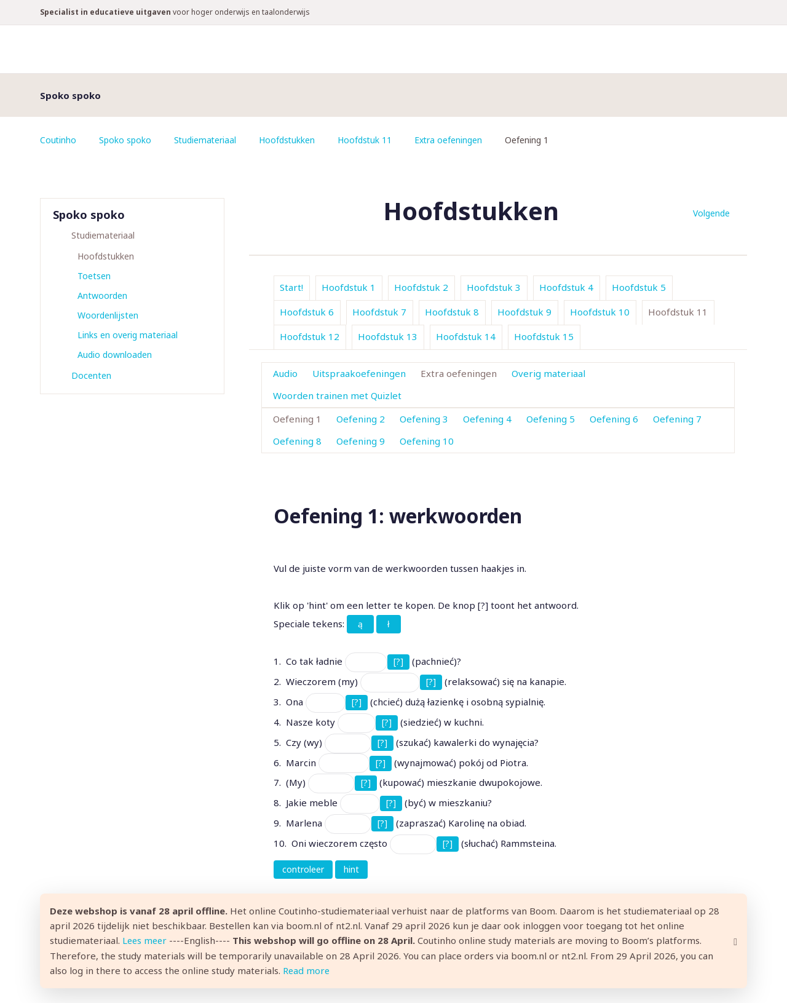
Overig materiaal (548, 373)
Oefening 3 (424, 419)
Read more (307, 971)
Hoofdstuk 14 (466, 336)
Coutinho (58, 140)
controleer (303, 869)
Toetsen (94, 276)
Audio (285, 373)
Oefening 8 (297, 441)
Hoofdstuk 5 (639, 287)
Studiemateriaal (206, 140)
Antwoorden (102, 295)
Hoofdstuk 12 (309, 336)
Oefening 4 (487, 419)
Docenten (91, 375)
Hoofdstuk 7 (379, 312)
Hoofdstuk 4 (566, 287)
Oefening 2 (360, 419)
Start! (291, 287)
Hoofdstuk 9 (524, 312)
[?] (398, 661)
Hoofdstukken (289, 140)
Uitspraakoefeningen (359, 373)
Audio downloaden (114, 354)
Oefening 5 (550, 419)
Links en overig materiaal (127, 335)
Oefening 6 (614, 419)
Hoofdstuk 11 (367, 140)
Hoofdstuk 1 (349, 287)
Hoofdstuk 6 (307, 312)
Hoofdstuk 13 (387, 336)
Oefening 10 (427, 441)
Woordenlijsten (107, 315)
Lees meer (145, 941)
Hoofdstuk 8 (452, 312)
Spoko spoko (126, 140)
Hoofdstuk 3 (494, 287)
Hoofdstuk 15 (544, 336)
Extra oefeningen (451, 140)
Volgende (711, 213)
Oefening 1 (297, 419)
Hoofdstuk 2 (421, 287)
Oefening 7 (677, 419)
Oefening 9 (360, 441)
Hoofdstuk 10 (600, 312)
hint (351, 869)
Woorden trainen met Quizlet (337, 395)
